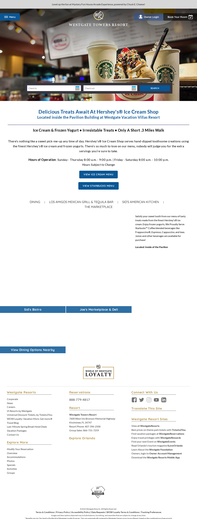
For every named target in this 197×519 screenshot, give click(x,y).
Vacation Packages (17, 390)
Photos (11, 420)
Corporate (12, 358)
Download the (155, 416)
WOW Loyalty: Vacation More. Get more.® (29, 378)
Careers (11, 366)
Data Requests (98, 471)
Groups (11, 432)
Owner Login (149, 17)
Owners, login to (156, 412)
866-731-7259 (91, 389)
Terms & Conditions (45, 471)
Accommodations (16, 416)
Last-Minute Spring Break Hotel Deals (27, 386)
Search (155, 88)
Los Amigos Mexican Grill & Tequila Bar (81, 202)
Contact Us (13, 393)
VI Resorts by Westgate (19, 370)
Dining (35, 202)
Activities (12, 428)
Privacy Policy (63, 471)
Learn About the (152, 408)
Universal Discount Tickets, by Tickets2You (29, 374)
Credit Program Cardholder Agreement (110, 501)
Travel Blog (13, 382)
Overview (12, 412)
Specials (11, 424)
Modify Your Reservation (20, 408)
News (10, 362)
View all (145, 385)
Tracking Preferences (151, 471)
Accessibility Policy (80, 471)
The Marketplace (98, 207)
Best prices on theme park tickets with (158, 389)
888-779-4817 (79, 359)
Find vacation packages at (157, 393)
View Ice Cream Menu (99, 174)
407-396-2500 (93, 385)
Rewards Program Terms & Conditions (77, 501)
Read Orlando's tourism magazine (157, 405)
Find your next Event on (153, 401)
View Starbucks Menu (98, 185)
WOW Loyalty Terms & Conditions (123, 471)
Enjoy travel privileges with (156, 397)
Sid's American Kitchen (140, 202)
